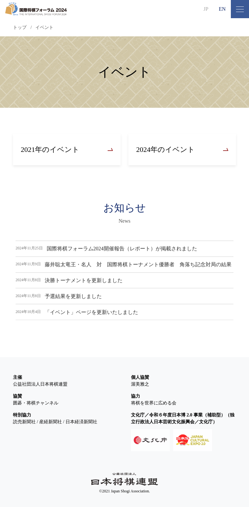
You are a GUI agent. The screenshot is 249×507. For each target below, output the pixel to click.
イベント (44, 27)
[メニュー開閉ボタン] (240, 9)
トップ (20, 27)
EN (222, 9)
